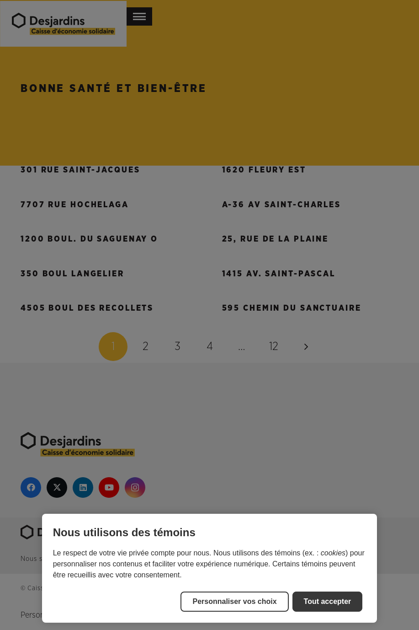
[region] (209, 568)
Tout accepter (327, 601)
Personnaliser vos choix (234, 601)
